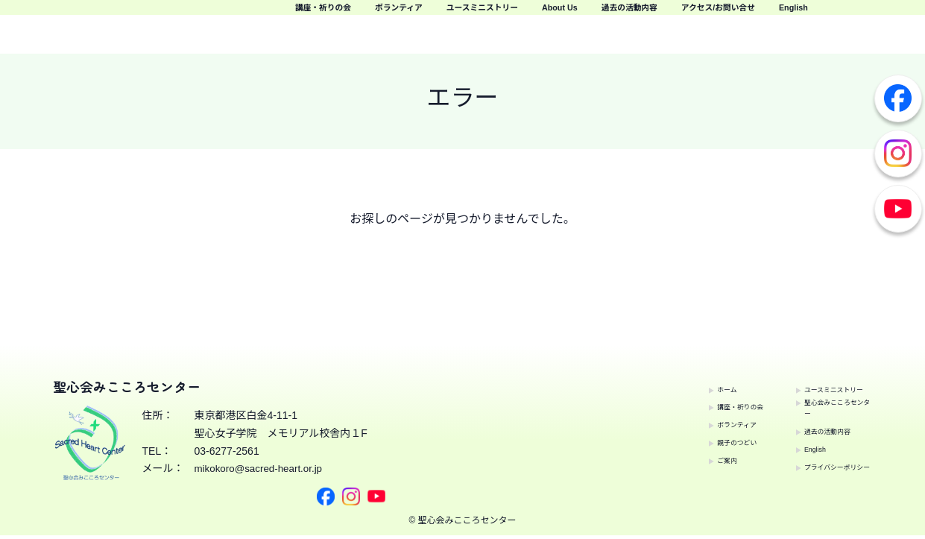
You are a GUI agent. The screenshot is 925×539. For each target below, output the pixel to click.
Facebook (898, 98)
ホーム (676, 383)
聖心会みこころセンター (825, 392)
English (887, 37)
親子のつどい (691, 436)
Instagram (898, 153)
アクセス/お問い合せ (782, 37)
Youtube (898, 209)
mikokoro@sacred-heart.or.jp (262, 475)
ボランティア (542, 15)
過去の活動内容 (865, 15)
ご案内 (676, 454)
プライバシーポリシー (825, 463)
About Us (769, 15)
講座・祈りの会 (436, 15)
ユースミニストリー (660, 15)
